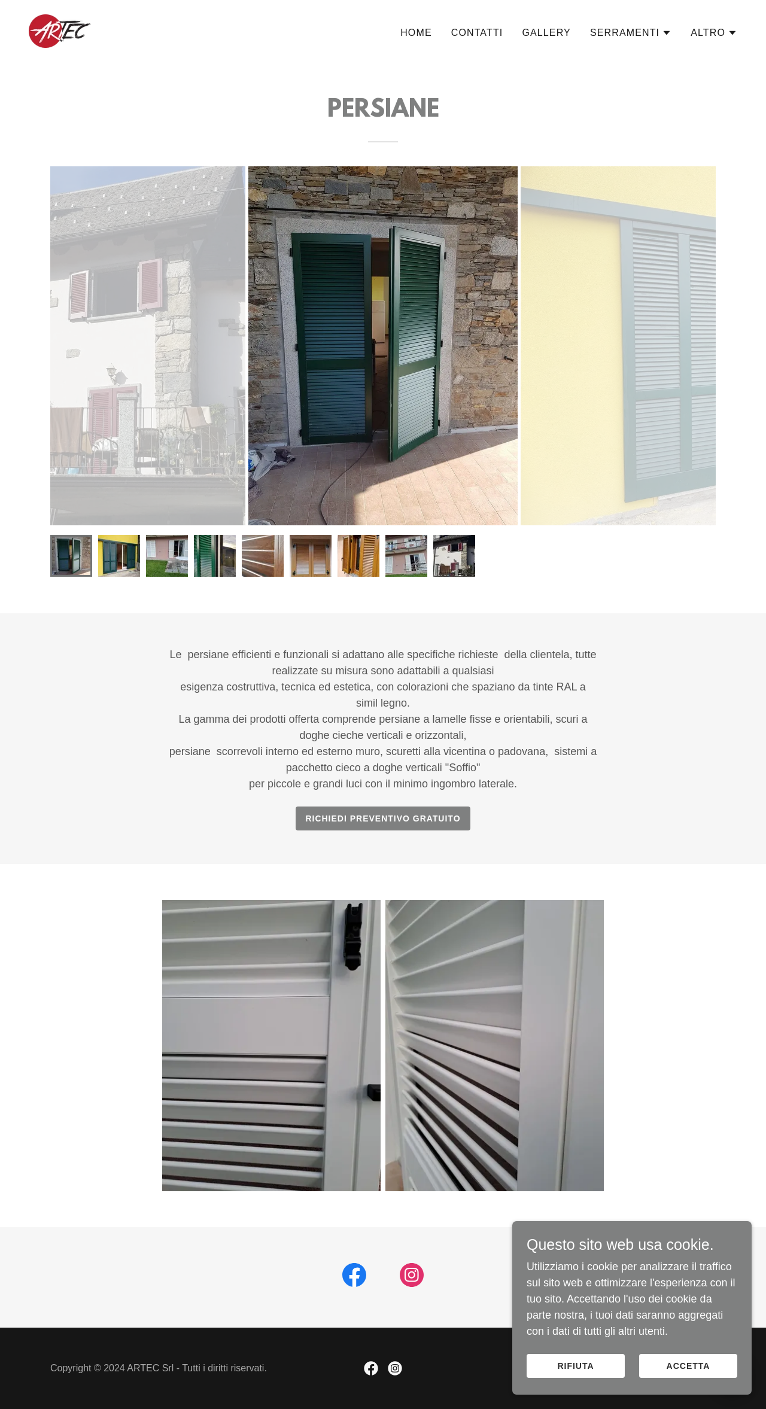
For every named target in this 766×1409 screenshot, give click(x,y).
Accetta (688, 1366)
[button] (630, 33)
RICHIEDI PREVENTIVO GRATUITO (382, 818)
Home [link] (416, 33)
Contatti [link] (477, 33)
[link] (60, 30)
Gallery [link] (546, 33)
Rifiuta (575, 1366)
